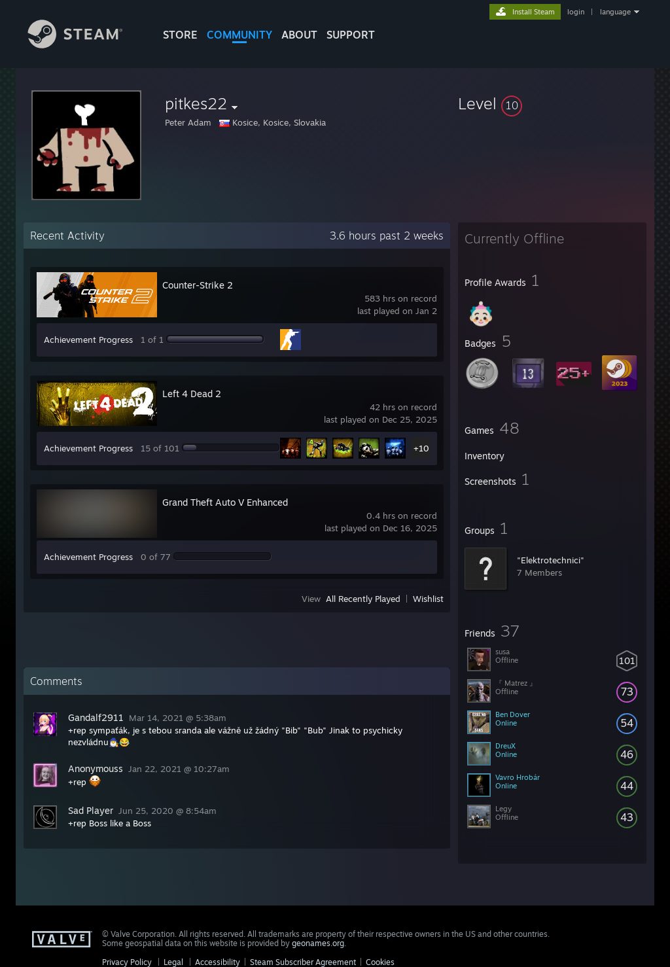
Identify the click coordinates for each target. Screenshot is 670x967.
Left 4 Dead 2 (191, 393)
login (575, 11)
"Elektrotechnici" (550, 560)
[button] (552, 103)
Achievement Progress (88, 339)
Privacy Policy (127, 962)
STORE (180, 34)
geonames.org (318, 943)
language (615, 11)
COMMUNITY (239, 34)
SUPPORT (350, 34)
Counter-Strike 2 (197, 284)
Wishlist (428, 598)
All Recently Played (363, 598)
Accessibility (217, 962)
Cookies (380, 962)
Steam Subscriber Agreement (303, 962)
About (299, 34)
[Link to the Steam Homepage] (85, 44)
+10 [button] (421, 448)
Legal (173, 962)
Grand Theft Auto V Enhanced (225, 502)
